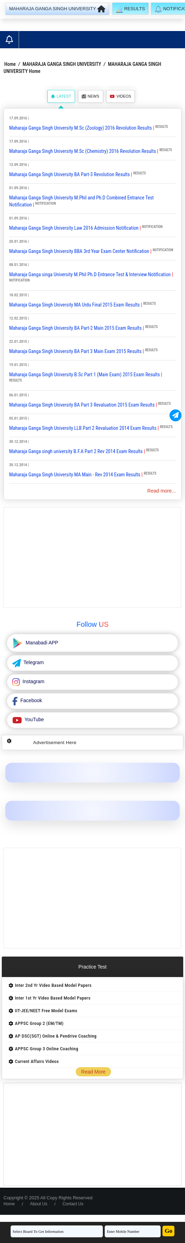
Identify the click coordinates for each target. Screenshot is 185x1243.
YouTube (33, 719)
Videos (120, 96)
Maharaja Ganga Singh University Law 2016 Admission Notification (73, 228)
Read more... (161, 491)
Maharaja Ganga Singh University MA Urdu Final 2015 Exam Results (74, 305)
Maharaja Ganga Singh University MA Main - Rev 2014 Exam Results (74, 474)
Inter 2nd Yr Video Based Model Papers (53, 985)
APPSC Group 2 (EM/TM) (39, 1023)
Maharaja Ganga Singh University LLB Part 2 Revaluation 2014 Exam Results (82, 428)
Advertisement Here (54, 742)
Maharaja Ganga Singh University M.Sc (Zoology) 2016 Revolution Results (80, 128)
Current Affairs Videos (37, 1061)
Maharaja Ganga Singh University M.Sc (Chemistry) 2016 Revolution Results (82, 151)
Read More (93, 1072)
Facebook (30, 700)
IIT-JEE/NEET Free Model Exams (46, 1010)
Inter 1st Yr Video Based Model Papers (52, 998)
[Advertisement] (92, 557)
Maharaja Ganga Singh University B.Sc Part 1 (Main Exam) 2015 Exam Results (84, 374)
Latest (61, 96)
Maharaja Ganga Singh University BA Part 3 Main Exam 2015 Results (75, 351)
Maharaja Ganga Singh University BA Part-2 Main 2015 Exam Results (75, 328)
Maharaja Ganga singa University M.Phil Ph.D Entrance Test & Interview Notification (90, 274)
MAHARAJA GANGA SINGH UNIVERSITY (62, 64)
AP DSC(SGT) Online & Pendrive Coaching (56, 1036)
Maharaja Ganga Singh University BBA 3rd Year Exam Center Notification (79, 251)
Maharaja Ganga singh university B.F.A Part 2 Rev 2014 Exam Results (76, 451)
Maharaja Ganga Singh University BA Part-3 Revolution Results (69, 174)
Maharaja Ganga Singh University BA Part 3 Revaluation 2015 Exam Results (82, 405)
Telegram (33, 662)
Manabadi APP (41, 642)
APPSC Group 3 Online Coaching (46, 1048)
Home (10, 64)
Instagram (32, 681)
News (90, 96)
